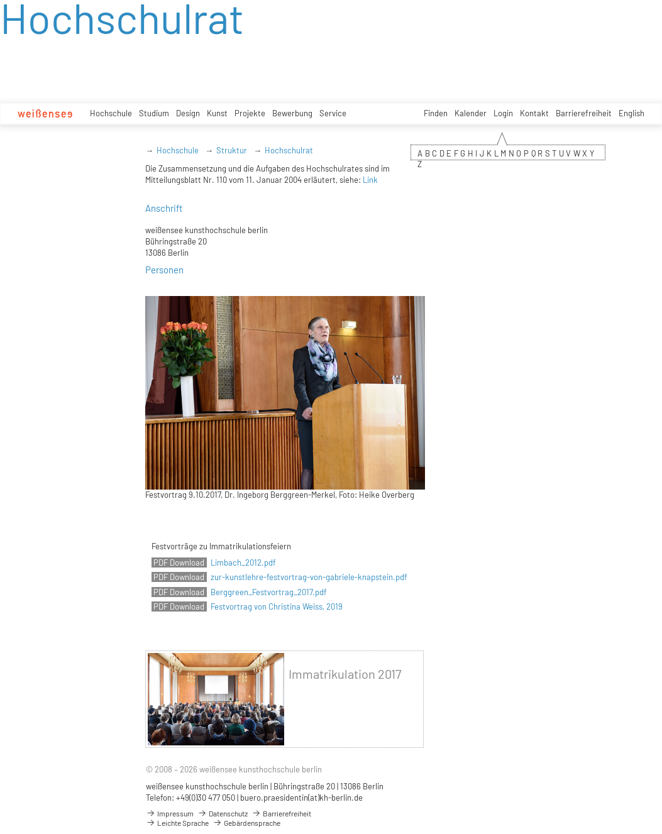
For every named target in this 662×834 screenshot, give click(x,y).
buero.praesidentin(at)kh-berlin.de (301, 798)
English (631, 113)
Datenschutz (222, 813)
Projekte (249, 113)
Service (332, 113)
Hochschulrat (289, 150)
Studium (154, 113)
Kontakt (534, 113)
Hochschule (111, 113)
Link (370, 180)
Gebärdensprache (246, 822)
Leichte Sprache (177, 822)
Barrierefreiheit (584, 113)
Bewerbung (292, 113)
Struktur (231, 150)
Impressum (170, 813)
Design (188, 113)
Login (503, 113)
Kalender (471, 113)
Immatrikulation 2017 (345, 674)
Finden (436, 113)
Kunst (217, 113)
